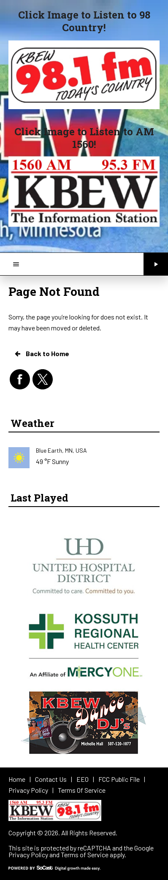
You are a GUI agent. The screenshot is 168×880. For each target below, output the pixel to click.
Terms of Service (84, 854)
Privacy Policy (28, 854)
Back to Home (41, 353)
